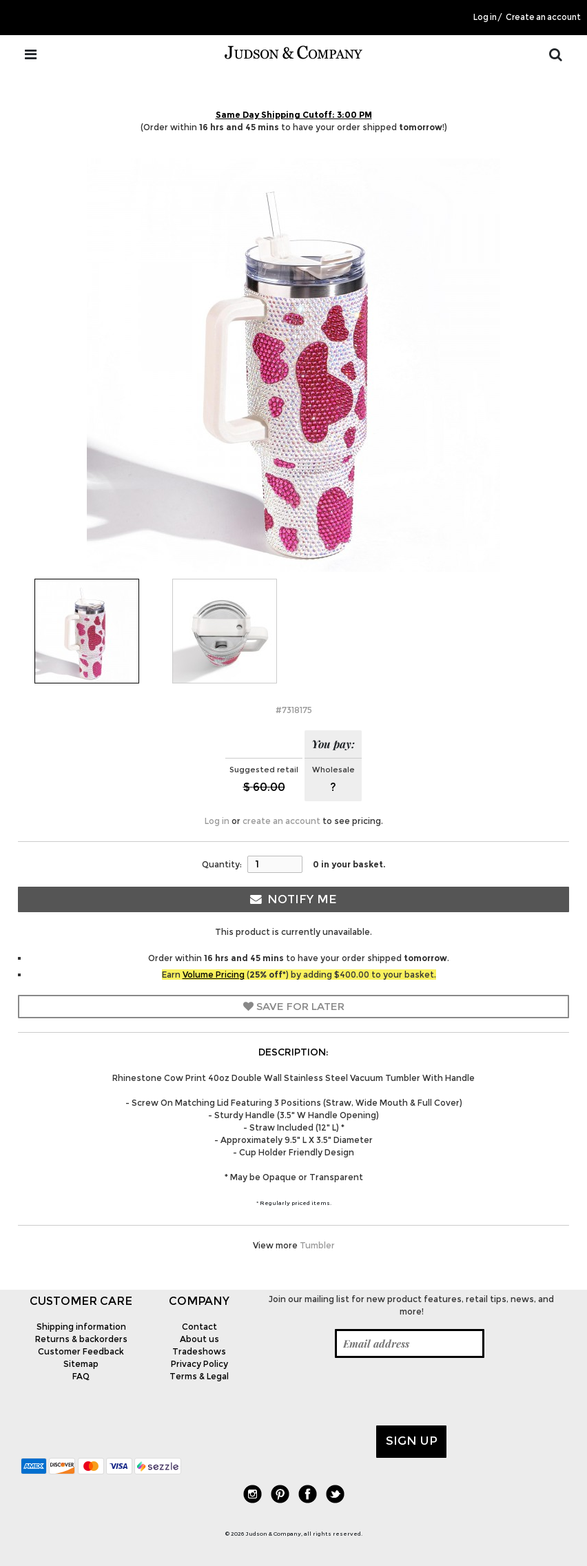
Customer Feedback (81, 1351)
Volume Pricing (214, 974)
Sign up (411, 1440)
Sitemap (81, 1364)
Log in (485, 17)
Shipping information (81, 1326)
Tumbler (317, 1245)
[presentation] (361, 1392)
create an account (281, 821)
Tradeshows (199, 1351)
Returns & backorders (81, 1339)
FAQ (81, 1376)
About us (199, 1339)
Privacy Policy (199, 1364)
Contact (199, 1326)
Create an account (543, 17)
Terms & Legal (199, 1376)
